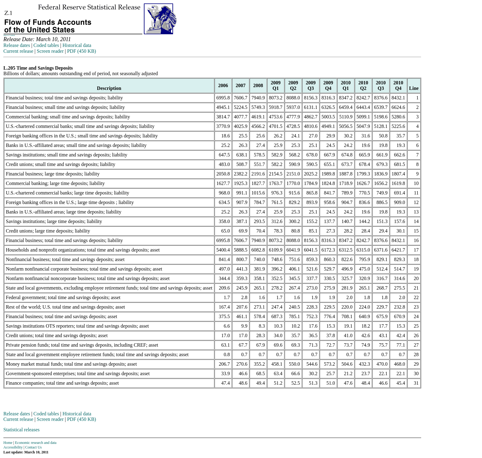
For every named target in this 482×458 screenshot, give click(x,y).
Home (7, 443)
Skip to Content (9, 35)
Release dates (16, 45)
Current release (18, 51)
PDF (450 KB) (81, 51)
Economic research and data (36, 443)
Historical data (76, 45)
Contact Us (33, 447)
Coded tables (46, 45)
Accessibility (13, 447)
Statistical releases (21, 429)
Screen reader (50, 51)
